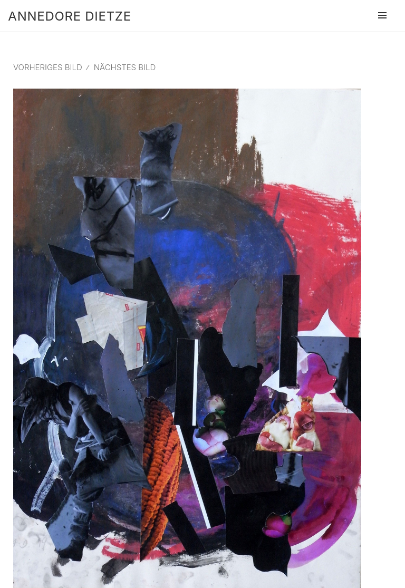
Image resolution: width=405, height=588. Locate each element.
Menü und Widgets (382, 30)
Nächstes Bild (125, 67)
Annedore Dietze (69, 16)
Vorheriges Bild (47, 67)
